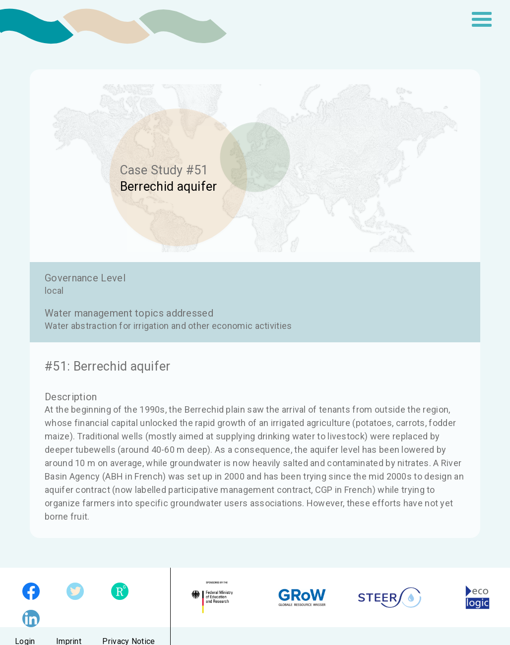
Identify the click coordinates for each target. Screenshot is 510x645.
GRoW (302, 597)
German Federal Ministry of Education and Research (215, 597)
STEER (390, 597)
